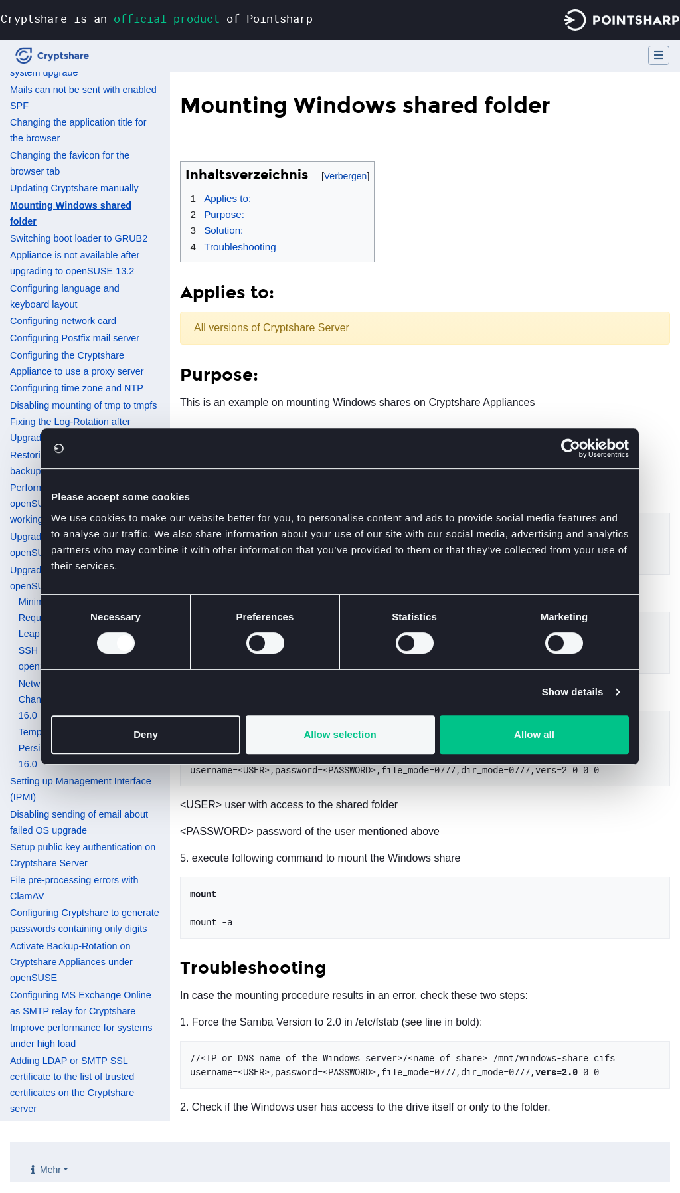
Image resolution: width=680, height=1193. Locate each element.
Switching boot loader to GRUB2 (78, 238)
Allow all (534, 734)
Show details (573, 691)
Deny (145, 734)
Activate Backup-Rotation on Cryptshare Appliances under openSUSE (71, 962)
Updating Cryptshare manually (74, 188)
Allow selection (339, 734)
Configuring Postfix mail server (74, 338)
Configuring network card (63, 321)
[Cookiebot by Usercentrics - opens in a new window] (571, 448)
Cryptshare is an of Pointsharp (157, 18)
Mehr (50, 1169)
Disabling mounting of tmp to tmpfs (83, 405)
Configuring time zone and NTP (76, 388)
